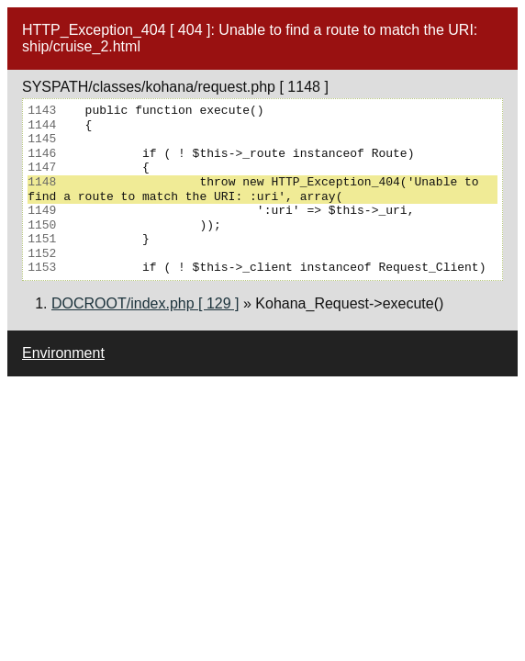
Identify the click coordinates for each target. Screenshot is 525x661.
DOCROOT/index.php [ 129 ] (145, 303)
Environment (63, 353)
